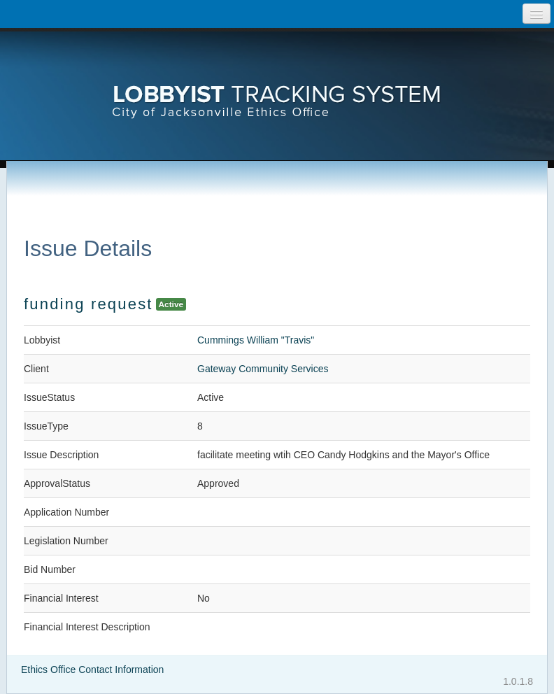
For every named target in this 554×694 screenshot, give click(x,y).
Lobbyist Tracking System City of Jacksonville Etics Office (277, 80)
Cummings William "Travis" (255, 340)
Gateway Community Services (263, 368)
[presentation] (277, 80)
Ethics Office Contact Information (92, 669)
